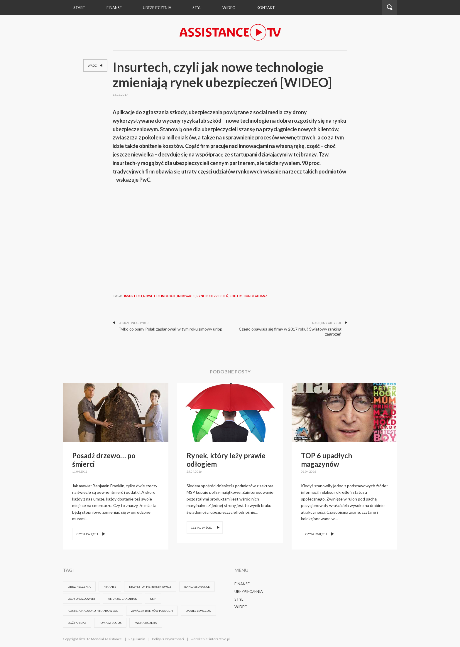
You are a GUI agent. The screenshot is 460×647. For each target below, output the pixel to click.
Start (79, 7)
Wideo (241, 606)
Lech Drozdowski (81, 598)
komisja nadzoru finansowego (93, 610)
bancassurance (197, 586)
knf (153, 598)
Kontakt (266, 7)
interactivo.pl (219, 639)
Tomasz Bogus (110, 622)
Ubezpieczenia (157, 7)
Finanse (114, 7)
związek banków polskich (152, 610)
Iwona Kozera (145, 622)
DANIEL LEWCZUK (198, 610)
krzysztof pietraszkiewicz (150, 586)
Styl (196, 7)
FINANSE (110, 586)
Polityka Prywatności (168, 639)
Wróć (96, 66)
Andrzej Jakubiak (122, 598)
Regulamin (136, 639)
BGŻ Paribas (77, 622)
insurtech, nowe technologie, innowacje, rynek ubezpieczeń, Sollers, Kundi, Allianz (195, 296)
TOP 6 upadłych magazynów (326, 459)
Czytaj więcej (87, 534)
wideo (229, 7)
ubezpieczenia (79, 586)
